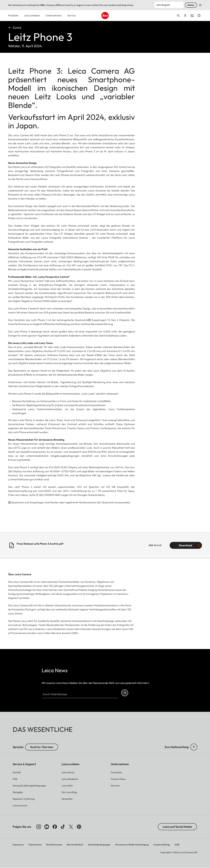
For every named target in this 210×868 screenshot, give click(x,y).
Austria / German (41, 747)
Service (71, 15)
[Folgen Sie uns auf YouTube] (47, 827)
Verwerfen (200, 5)
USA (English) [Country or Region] (163, 4)
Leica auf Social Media (177, 827)
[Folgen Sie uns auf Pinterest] (79, 827)
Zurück (14, 27)
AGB (177, 844)
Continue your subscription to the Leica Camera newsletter (124, 693)
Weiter (191, 5)
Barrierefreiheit (75, 844)
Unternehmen (54, 15)
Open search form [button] (178, 15)
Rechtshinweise (54, 844)
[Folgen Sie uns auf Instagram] (39, 827)
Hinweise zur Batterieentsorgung (132, 844)
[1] (89, 320)
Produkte (13, 15)
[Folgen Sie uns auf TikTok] (63, 827)
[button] (193, 747)
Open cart (199, 15)
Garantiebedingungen (99, 844)
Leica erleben (32, 15)
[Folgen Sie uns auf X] (71, 827)
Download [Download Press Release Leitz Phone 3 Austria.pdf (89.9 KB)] (185, 545)
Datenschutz (35, 844)
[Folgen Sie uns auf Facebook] (55, 827)
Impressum (18, 844)
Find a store (192, 16)
